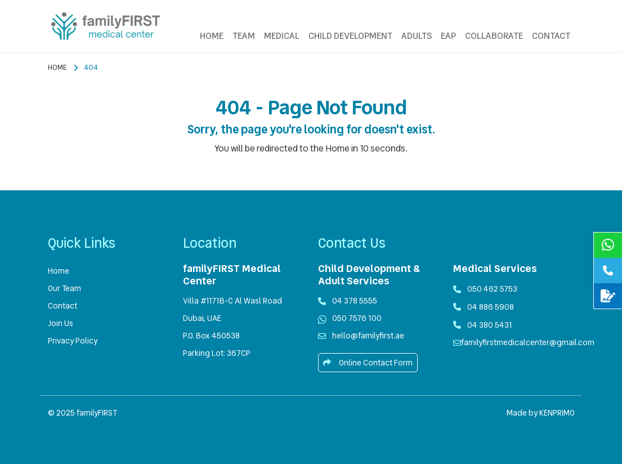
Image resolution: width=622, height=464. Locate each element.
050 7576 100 (357, 318)
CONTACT (551, 35)
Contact (62, 305)
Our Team (64, 288)
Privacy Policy (72, 340)
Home (57, 67)
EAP (448, 35)
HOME (211, 35)
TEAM (243, 35)
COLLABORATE (494, 35)
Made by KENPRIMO (541, 412)
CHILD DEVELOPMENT (350, 35)
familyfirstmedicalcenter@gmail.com (527, 342)
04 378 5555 (354, 300)
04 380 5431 (482, 325)
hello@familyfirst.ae (368, 335)
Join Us (60, 323)
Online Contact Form (368, 362)
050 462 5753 (492, 289)
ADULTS (416, 35)
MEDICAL (281, 35)
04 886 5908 (483, 307)
